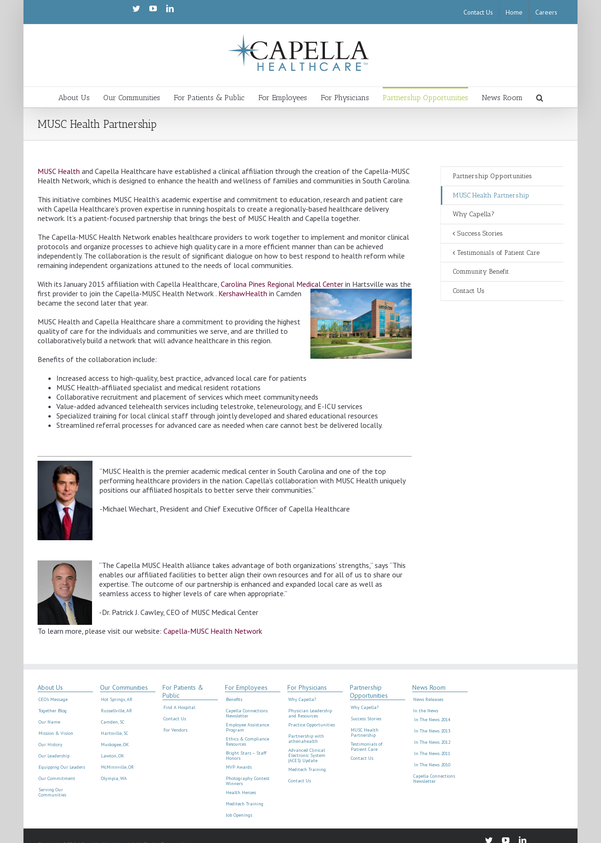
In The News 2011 (432, 753)
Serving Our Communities (52, 792)
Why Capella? (473, 214)
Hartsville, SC (114, 733)
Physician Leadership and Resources (310, 713)
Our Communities (124, 688)
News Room (429, 688)
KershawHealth (242, 293)
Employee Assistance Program (247, 727)
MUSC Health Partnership (491, 195)
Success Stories (480, 233)
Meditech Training (244, 804)
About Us (50, 688)
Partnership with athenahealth (306, 738)
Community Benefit (481, 272)
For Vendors (175, 730)
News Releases (428, 699)
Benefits (234, 699)
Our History (50, 745)
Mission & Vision (56, 733)
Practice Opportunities (311, 725)
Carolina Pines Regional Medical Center (282, 284)
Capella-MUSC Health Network (212, 631)
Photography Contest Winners (248, 781)
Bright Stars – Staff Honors (246, 755)
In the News (425, 711)
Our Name (49, 722)
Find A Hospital (179, 707)
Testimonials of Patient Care (498, 253)
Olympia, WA (114, 778)
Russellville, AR (116, 711)
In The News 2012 (432, 742)
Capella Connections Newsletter (247, 713)
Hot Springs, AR (116, 699)
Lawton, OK (112, 756)
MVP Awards (239, 767)
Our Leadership (54, 756)
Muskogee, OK (115, 745)
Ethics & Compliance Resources (247, 741)
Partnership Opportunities (492, 176)
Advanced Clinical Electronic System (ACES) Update (306, 756)
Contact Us (469, 291)
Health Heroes (241, 793)
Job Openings (239, 815)
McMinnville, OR (117, 767)
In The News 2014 (432, 720)
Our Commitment (57, 778)
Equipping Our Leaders (62, 767)
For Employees (246, 688)
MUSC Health (59, 171)
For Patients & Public (182, 692)
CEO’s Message (53, 699)
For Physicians (307, 688)
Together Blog (53, 711)
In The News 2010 (432, 765)
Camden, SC (112, 722)
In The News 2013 (432, 731)
